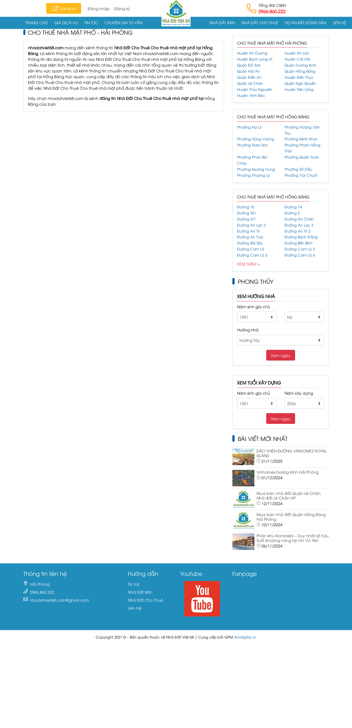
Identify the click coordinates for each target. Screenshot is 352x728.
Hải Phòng (40, 584)
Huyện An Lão (297, 53)
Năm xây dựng (299, 393)
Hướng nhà (247, 329)
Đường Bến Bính (298, 243)
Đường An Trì (248, 231)
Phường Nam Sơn (252, 145)
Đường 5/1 (246, 219)
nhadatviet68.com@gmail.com (59, 599)
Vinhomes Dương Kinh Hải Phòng (287, 472)
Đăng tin (63, 8)
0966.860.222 (271, 11)
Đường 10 (245, 207)
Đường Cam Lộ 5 (252, 255)
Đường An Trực (250, 237)
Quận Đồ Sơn (249, 65)
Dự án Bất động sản (305, 22)
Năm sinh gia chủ (253, 306)
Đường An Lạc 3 (299, 225)
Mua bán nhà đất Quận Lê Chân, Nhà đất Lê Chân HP (289, 495)
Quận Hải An (248, 71)
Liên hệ (339, 22)
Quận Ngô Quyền (300, 83)
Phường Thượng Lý (253, 175)
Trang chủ (36, 22)
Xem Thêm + (248, 263)
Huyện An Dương (252, 53)
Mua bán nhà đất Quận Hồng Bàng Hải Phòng (291, 517)
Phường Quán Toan (302, 157)
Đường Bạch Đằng (301, 237)
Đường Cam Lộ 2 (300, 249)
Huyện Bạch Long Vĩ (254, 59)
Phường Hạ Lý (249, 127)
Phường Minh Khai (301, 139)
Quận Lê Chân (250, 83)
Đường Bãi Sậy (250, 243)
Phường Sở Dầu (298, 169)
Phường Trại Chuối (301, 175)
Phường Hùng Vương (255, 139)
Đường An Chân (299, 219)
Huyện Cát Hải (297, 59)
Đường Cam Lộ (250, 249)
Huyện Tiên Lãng (299, 89)
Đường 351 (246, 213)
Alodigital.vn (245, 637)
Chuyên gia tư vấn (123, 22)
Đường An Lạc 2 (251, 225)
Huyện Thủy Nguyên (254, 89)
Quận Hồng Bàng (300, 71)
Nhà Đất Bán (222, 22)
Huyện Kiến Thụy (299, 77)
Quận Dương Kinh (300, 65)
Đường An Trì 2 (297, 231)
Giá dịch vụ (66, 22)
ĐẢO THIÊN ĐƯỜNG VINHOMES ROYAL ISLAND (292, 453)
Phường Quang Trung (256, 169)
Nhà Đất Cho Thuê (259, 22)
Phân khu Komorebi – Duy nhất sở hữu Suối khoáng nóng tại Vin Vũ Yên (293, 538)
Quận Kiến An (249, 77)
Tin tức (91, 22)
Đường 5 (292, 213)
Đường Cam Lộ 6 (300, 255)
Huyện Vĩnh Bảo (251, 95)
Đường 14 (293, 207)
